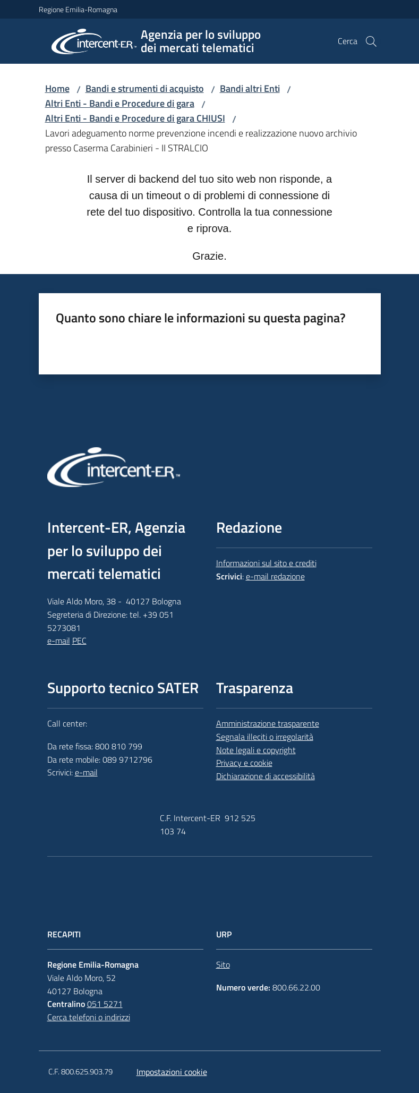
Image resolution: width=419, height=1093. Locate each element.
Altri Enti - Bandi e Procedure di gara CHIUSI (135, 118)
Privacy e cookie (244, 762)
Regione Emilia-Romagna (78, 9)
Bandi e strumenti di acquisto (144, 88)
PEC (79, 640)
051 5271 (105, 1003)
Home (57, 88)
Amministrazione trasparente (267, 723)
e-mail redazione (275, 576)
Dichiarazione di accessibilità (265, 776)
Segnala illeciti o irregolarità (264, 736)
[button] (371, 41)
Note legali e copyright (256, 750)
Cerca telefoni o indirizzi (88, 1017)
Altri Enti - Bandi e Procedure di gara (119, 103)
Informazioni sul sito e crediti (266, 563)
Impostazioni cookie (171, 1071)
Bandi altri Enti (250, 88)
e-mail (58, 640)
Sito (223, 964)
